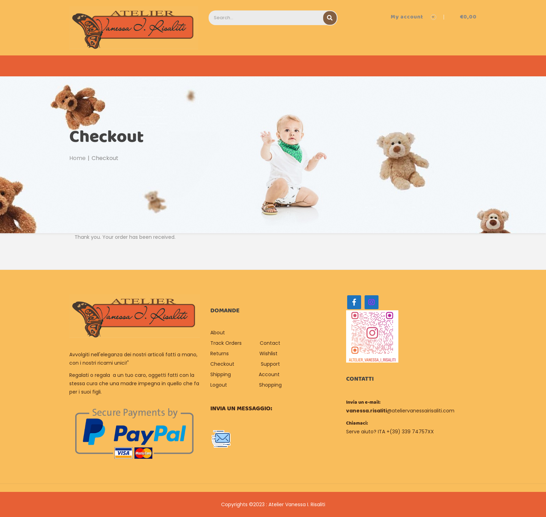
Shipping (220, 374)
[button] (463, 17)
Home (77, 158)
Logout (218, 384)
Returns (219, 353)
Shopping (270, 384)
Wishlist (268, 353)
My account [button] (407, 17)
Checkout (222, 363)
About (218, 332)
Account (269, 374)
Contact (270, 343)
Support (270, 363)
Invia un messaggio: (241, 408)
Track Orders (226, 343)
